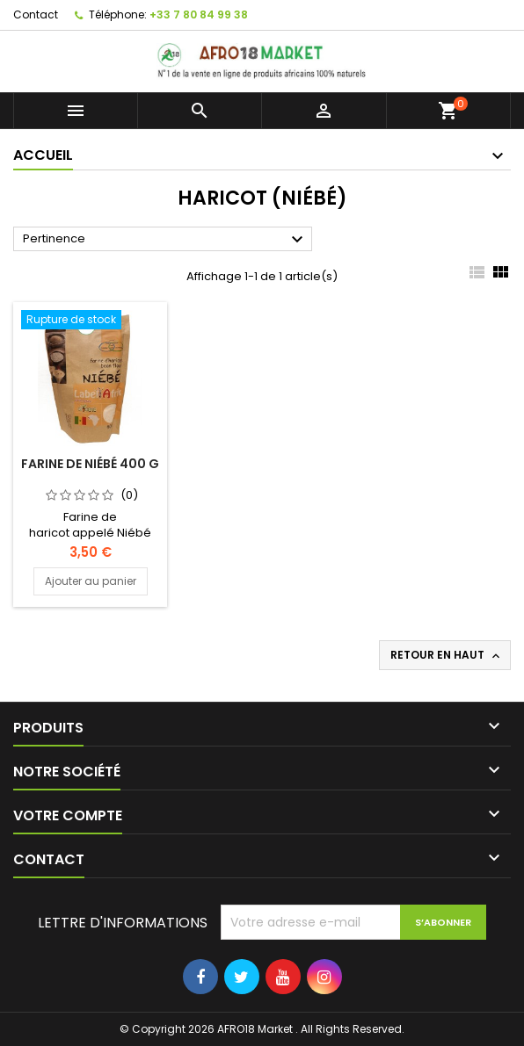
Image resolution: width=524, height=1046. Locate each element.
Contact (35, 14)
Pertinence (165, 239)
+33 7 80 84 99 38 (198, 14)
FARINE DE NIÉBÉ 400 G (90, 464)
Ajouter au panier (90, 580)
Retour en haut (446, 655)
